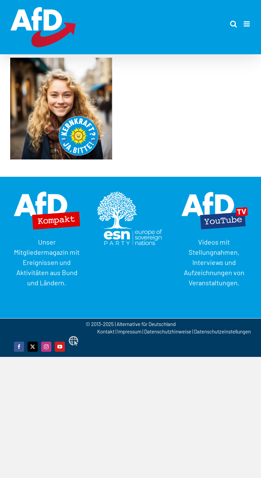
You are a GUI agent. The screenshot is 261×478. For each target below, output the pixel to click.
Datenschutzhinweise (167, 331)
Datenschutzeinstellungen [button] (222, 331)
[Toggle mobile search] (233, 23)
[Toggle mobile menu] (247, 23)
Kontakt (106, 331)
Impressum (129, 331)
